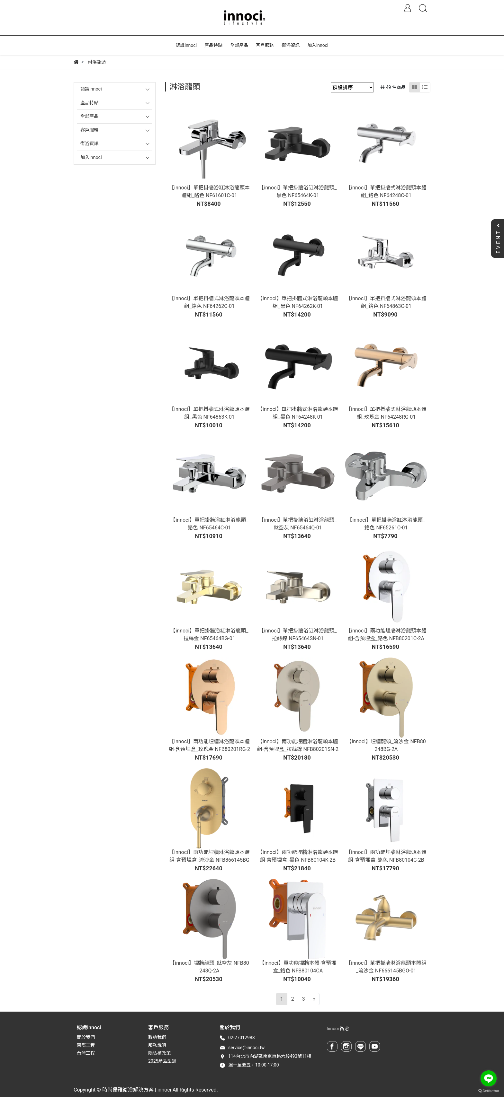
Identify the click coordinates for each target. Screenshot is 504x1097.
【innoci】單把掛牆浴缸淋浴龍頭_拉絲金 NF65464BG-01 (209, 634)
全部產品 (89, 116)
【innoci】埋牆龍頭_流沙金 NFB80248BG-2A (386, 745)
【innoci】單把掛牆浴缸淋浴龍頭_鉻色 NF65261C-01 (386, 524)
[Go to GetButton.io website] (488, 1091)
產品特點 (89, 103)
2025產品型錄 (162, 1061)
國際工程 (86, 1045)
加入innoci (91, 157)
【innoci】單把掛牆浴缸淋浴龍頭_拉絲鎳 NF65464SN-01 (298, 634)
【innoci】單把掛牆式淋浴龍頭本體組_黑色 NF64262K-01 (297, 302)
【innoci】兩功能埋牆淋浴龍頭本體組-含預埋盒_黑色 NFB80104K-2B (297, 856)
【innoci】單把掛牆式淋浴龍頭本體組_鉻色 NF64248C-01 (386, 191)
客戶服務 (89, 130)
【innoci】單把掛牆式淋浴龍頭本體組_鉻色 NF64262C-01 (209, 302)
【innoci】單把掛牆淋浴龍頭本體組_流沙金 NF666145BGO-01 (386, 967)
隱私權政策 (159, 1053)
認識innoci (91, 89)
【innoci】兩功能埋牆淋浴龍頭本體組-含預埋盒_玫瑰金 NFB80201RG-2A (209, 749)
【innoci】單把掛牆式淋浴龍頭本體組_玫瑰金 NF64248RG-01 (386, 413)
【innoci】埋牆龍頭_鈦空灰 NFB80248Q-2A (209, 967)
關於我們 (86, 1037)
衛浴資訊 (89, 143)
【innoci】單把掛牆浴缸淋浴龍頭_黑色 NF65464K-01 (298, 191)
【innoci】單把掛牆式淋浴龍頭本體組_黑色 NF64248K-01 (297, 413)
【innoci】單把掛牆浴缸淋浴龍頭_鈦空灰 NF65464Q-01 (298, 524)
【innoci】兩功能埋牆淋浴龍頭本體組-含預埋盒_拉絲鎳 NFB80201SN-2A (297, 749)
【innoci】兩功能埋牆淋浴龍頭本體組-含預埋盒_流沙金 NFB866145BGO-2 (209, 860)
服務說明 (157, 1045)
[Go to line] (489, 1078)
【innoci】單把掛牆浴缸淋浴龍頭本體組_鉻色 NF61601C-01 (209, 191)
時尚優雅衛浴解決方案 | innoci (136, 1090)
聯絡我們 (157, 1037)
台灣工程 (86, 1053)
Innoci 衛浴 (338, 1028)
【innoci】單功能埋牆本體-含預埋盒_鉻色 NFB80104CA (297, 967)
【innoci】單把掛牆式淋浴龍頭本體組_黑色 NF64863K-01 (209, 413)
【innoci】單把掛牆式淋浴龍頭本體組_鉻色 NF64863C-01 (386, 302)
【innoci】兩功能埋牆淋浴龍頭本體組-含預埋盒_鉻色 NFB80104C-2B (386, 856)
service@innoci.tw (246, 1047)
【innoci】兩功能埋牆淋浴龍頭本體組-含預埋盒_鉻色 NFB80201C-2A (386, 634)
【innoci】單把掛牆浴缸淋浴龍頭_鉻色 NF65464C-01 (209, 524)
